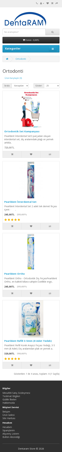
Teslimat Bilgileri (11, 396)
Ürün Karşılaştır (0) (13, 78)
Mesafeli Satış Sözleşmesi (16, 392)
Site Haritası (8, 418)
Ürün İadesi (8, 414)
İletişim (6, 411)
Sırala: (7, 85)
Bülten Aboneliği (11, 437)
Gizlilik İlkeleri (9, 399)
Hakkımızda (8, 402)
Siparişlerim (8, 430)
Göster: (38, 85)
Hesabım (7, 427)
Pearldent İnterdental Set (20, 201)
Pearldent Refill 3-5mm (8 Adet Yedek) (28, 340)
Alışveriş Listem (10, 433)
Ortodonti (21, 58)
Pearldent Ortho (14, 273)
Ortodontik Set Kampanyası (21, 131)
